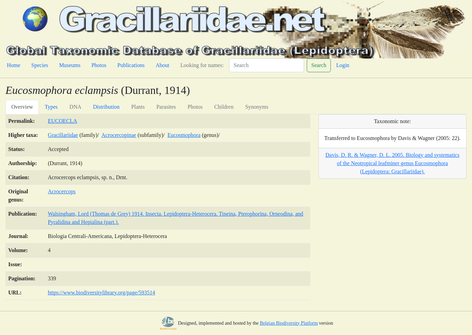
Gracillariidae (63, 135)
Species (39, 65)
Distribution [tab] (106, 107)
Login (342, 65)
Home (13, 65)
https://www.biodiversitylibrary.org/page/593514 (101, 292)
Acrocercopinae (118, 135)
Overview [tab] (22, 107)
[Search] (266, 65)
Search (318, 65)
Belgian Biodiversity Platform (289, 323)
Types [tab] (51, 107)
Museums (69, 65)
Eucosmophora (184, 135)
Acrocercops (62, 191)
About (162, 65)
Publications (131, 65)
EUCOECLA (62, 121)
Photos (98, 65)
